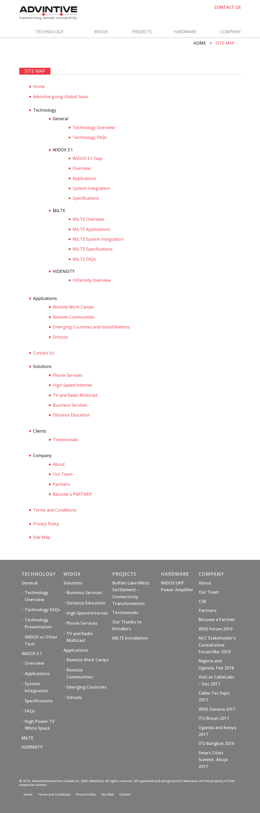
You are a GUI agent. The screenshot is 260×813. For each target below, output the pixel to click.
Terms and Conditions (54, 510)
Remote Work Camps (73, 307)
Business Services (70, 405)
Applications (84, 178)
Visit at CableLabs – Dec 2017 (216, 680)
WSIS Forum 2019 (215, 629)
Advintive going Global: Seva (60, 96)
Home (199, 43)
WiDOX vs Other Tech (41, 640)
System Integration (91, 188)
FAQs (30, 711)
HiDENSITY (32, 747)
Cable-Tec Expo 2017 (214, 696)
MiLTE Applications (91, 229)
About (59, 464)
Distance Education (71, 415)
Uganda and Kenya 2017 (217, 731)
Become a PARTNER (72, 494)
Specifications (86, 198)
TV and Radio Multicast (75, 395)
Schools (60, 337)
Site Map (41, 537)
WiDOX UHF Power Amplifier (177, 586)
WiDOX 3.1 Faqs (87, 158)
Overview (81, 168)
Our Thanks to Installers (127, 625)
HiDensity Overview (91, 280)
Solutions (72, 583)
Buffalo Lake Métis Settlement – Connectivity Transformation (131, 593)
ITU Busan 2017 (214, 718)
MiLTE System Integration (98, 239)
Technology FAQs (90, 137)
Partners (61, 484)
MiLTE (27, 738)
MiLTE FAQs (84, 259)
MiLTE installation (130, 638)
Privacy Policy (46, 524)
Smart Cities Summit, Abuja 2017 (213, 759)
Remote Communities (74, 317)
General (30, 583)
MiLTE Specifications (93, 249)
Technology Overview (94, 127)
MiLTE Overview (88, 219)
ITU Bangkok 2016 (216, 743)
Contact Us (43, 353)
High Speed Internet (72, 385)
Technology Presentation (38, 623)
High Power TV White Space (40, 724)
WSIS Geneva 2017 (217, 709)
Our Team (63, 474)
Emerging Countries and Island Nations (91, 327)
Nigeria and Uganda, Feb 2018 (216, 664)
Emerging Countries (87, 687)
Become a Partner (217, 619)
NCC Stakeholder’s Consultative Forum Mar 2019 (217, 645)
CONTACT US (227, 7)
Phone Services (67, 375)
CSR (202, 601)
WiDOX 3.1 (32, 653)
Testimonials (65, 439)
